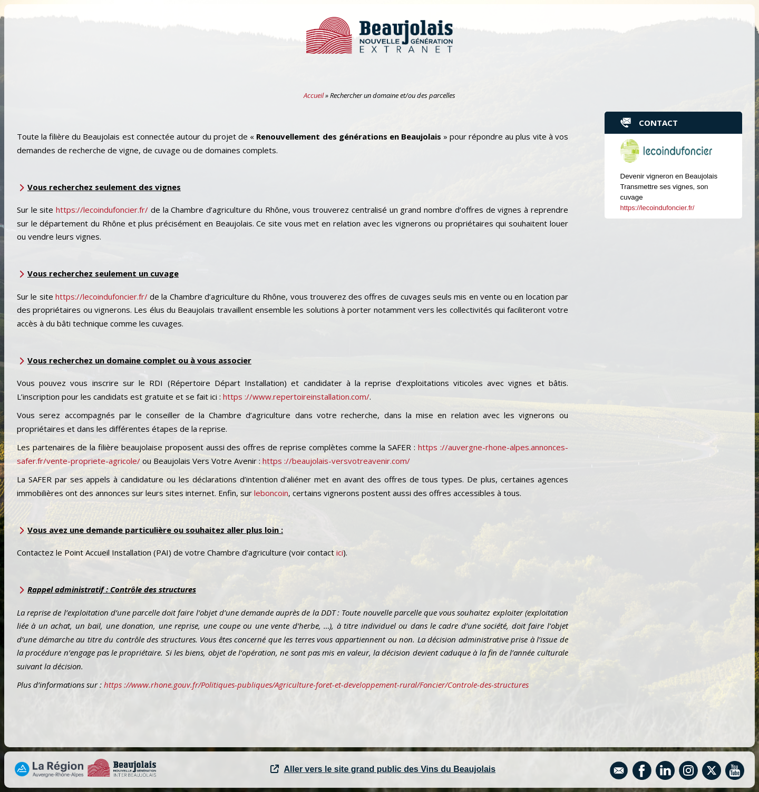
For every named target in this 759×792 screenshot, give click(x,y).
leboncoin (271, 493)
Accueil (314, 95)
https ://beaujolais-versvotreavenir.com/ (336, 461)
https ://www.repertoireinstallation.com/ (296, 396)
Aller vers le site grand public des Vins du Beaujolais (383, 769)
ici (339, 552)
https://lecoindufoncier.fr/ (102, 209)
